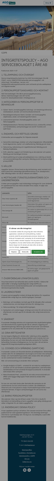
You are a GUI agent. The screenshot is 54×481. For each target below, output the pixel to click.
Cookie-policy (24, 247)
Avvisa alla (25, 252)
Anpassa (14, 252)
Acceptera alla (38, 252)
